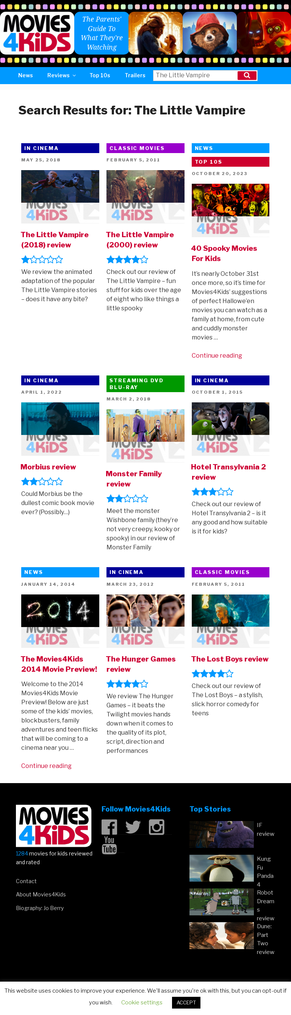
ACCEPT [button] (186, 1002)
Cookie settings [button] (142, 1002)
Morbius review (48, 466)
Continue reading (217, 355)
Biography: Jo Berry (40, 908)
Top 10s (99, 75)
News (25, 75)
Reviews (62, 75)
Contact (26, 881)
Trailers (135, 75)
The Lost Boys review (230, 658)
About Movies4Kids (41, 894)
